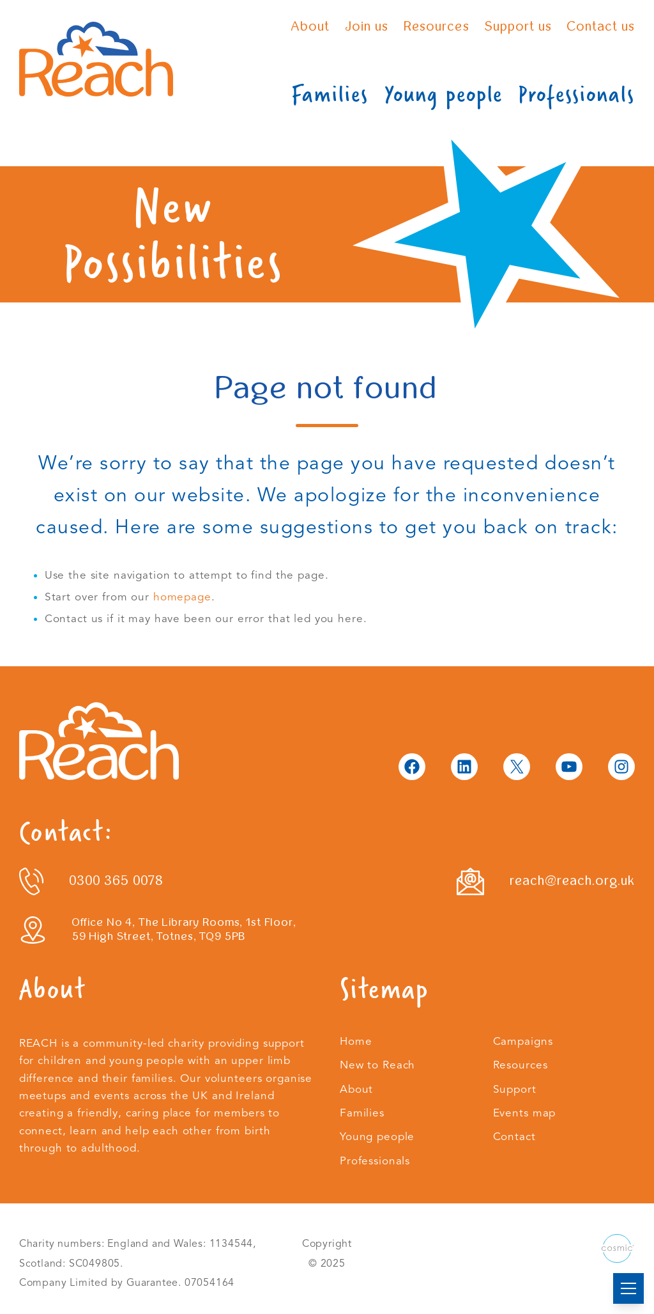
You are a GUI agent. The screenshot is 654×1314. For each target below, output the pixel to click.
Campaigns (523, 1041)
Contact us (601, 26)
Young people (443, 94)
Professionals (576, 94)
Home (356, 1041)
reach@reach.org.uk (572, 881)
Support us (518, 26)
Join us (366, 26)
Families (330, 94)
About (310, 26)
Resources (436, 26)
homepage (182, 597)
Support (514, 1089)
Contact (514, 1136)
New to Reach (377, 1065)
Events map (524, 1113)
